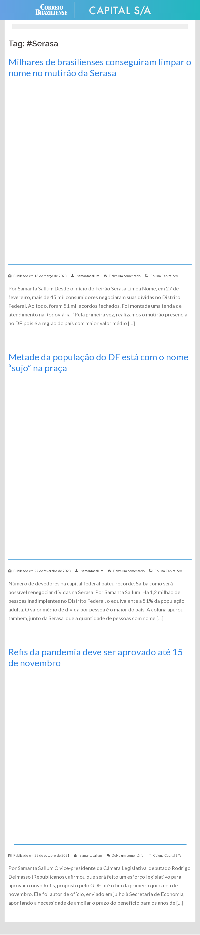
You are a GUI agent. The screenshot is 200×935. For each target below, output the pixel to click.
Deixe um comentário (125, 276)
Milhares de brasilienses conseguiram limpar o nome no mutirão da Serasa (99, 67)
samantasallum (88, 276)
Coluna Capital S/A (164, 276)
